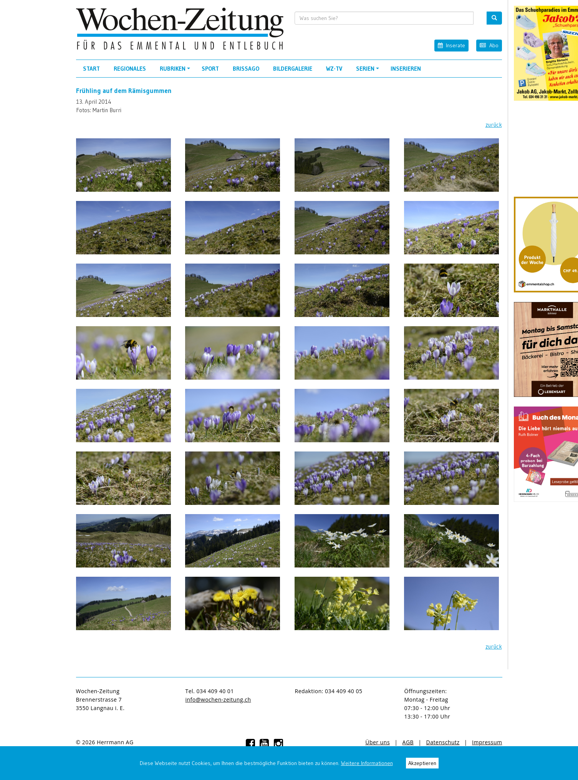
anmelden (151, 742)
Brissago (246, 68)
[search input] (384, 18)
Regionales (130, 68)
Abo (489, 45)
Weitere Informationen (367, 763)
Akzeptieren (422, 763)
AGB (408, 742)
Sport (210, 68)
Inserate (451, 45)
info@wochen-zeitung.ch (218, 699)
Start (91, 68)
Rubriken (176, 71)
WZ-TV (334, 68)
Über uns (377, 742)
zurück (493, 124)
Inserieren (406, 68)
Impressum (487, 742)
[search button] (494, 18)
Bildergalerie (292, 68)
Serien (368, 71)
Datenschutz (443, 742)
